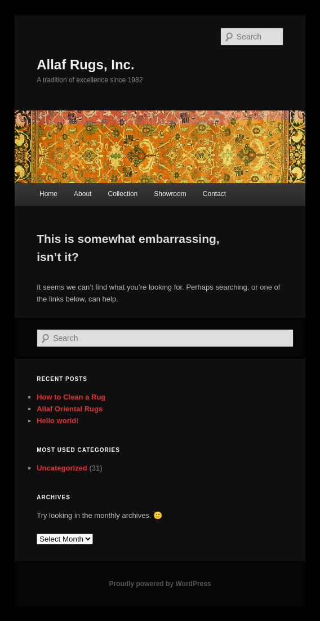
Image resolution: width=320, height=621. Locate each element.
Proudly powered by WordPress (160, 584)
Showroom (170, 194)
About (82, 194)
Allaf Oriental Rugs (70, 409)
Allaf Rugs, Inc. (85, 64)
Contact (214, 194)
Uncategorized (62, 468)
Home (48, 194)
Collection (123, 194)
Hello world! (57, 420)
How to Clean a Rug (71, 397)
